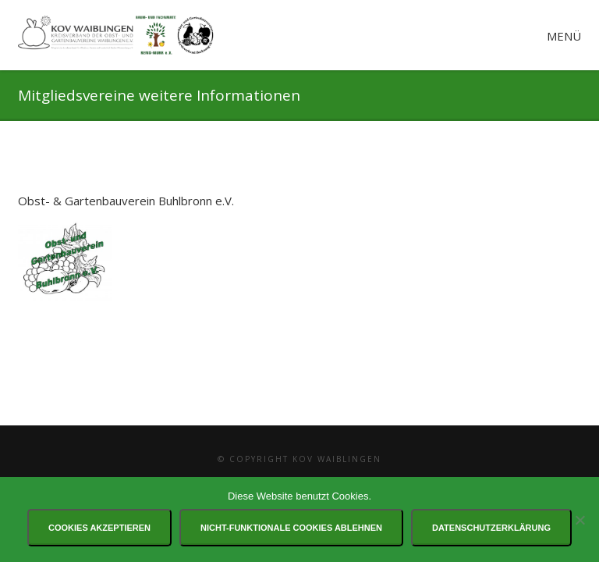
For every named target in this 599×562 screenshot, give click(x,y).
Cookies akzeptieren (99, 527)
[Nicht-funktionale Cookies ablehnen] (579, 520)
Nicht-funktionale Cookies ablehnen (291, 527)
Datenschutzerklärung (491, 527)
